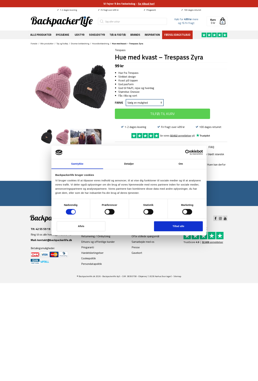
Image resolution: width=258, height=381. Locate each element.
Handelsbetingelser (92, 253)
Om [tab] (180, 163)
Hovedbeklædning (100, 43)
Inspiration (152, 35)
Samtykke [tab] (77, 163)
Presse (136, 247)
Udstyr (80, 35)
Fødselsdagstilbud (177, 35)
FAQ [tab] (211, 147)
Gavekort (137, 253)
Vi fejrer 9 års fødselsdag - (129, 4)
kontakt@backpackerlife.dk (54, 240)
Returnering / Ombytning (95, 236)
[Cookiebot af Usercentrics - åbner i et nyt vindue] (188, 152)
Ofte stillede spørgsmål (145, 236)
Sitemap (177, 276)
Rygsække (62, 35)
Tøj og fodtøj (62, 43)
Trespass (120, 50)
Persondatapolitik (91, 264)
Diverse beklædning (80, 43)
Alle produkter (40, 35)
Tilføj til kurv (162, 113)
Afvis (81, 226)
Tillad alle (178, 226)
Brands (135, 35)
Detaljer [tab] (129, 163)
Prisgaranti (150, 10)
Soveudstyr (97, 35)
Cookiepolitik (88, 258)
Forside (34, 43)
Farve (119, 103)
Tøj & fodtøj (118, 35)
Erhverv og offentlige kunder (98, 242)
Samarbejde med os (143, 242)
